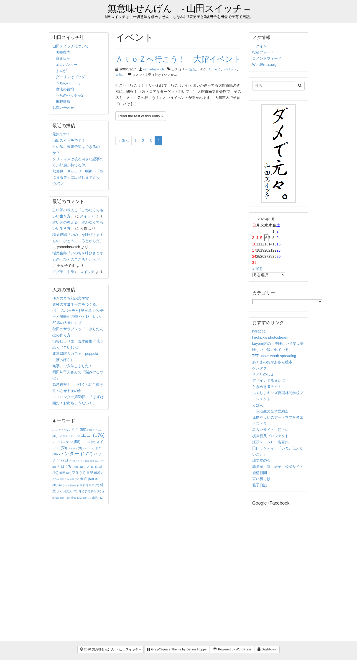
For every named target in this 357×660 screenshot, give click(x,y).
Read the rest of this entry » (140, 116)
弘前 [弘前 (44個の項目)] (78, 472)
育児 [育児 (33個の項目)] (84, 491)
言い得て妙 (261, 479)
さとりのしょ (263, 374)
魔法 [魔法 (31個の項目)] (97, 497)
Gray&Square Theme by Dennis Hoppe (177, 649)
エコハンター (67, 65)
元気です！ (61, 134)
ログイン (259, 46)
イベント (230, 69)
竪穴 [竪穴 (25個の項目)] (94, 485)
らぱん (257, 405)
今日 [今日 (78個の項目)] (65, 466)
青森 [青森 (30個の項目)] (76, 497)
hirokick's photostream (270, 337)
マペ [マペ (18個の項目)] (84, 461)
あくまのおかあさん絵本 (272, 362)
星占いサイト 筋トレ (270, 430)
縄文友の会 (261, 460)
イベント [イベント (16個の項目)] (74, 436)
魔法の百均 (65, 89)
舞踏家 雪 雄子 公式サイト (277, 467)
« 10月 (257, 269)
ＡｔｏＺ (214, 69)
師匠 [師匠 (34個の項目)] (65, 472)
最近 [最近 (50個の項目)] (87, 479)
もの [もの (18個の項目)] (62, 436)
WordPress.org (264, 65)
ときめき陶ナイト (266, 387)
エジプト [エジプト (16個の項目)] (58, 442)
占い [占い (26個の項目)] (89, 466)
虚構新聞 (259, 473)
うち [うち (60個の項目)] (78, 429)
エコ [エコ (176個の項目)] (93, 435)
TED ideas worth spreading (274, 356)
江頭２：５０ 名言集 (270, 442)
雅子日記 (259, 485)
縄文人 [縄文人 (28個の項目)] (70, 491)
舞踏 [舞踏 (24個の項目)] (96, 491)
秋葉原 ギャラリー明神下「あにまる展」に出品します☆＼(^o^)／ (77, 177)
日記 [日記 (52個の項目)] (93, 472)
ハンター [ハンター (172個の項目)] (75, 453)
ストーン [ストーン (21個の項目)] (75, 448)
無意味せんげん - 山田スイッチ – (178, 8)
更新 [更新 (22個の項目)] (74, 479)
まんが (61, 71)
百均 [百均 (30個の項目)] (82, 485)
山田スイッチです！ (68, 140)
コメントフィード (266, 58)
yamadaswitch (153, 69)
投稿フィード (263, 52)
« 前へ (123, 141)
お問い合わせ (63, 108)
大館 (118, 75)
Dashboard (267, 649)
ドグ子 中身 (63, 272)
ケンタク (259, 368)
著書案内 (63, 52)
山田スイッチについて (70, 46)
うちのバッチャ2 (69, 95)
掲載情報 (63, 101)
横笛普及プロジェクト (270, 436)
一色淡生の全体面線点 (270, 411)
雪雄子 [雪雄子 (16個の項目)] (65, 498)
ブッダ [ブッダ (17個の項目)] (74, 461)
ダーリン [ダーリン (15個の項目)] (88, 449)
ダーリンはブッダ (70, 77)
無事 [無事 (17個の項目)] (72, 485)
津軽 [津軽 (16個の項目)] (62, 485)
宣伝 (192, 69)
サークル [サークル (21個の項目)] (88, 442)
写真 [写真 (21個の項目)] (78, 467)
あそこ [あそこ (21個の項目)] (65, 430)
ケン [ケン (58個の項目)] (73, 442)
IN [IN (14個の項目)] (55, 430)
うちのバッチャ (68, 83)
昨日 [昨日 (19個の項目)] (64, 479)
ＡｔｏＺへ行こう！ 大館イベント (178, 59)
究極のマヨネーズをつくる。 (76, 304)
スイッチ (87, 216)
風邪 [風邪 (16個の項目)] (87, 498)
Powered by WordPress (232, 649)
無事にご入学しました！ (72, 366)
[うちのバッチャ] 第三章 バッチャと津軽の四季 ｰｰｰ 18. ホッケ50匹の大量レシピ (78, 317)
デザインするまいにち (270, 380)
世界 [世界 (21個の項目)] (94, 460)
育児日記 (63, 58)
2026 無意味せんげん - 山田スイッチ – (110, 649)
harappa (259, 331)
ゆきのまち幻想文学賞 (70, 298)
